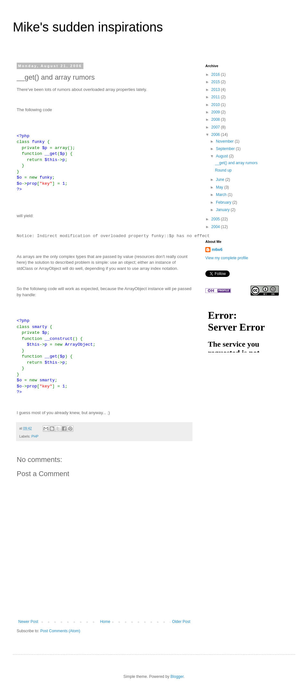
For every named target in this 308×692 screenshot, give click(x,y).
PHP (34, 436)
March (222, 194)
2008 (216, 119)
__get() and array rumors (236, 163)
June (220, 179)
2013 (216, 89)
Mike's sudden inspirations (88, 27)
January (223, 210)
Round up (223, 170)
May (220, 187)
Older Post (181, 621)
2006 (216, 134)
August (222, 156)
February (224, 202)
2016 (216, 74)
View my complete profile (226, 258)
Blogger (177, 676)
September (226, 148)
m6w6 (217, 249)
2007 (216, 127)
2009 (216, 112)
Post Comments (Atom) (60, 631)
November (225, 141)
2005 (216, 219)
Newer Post (28, 621)
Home (105, 621)
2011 (216, 97)
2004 (216, 227)
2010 (216, 104)
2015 (216, 82)
